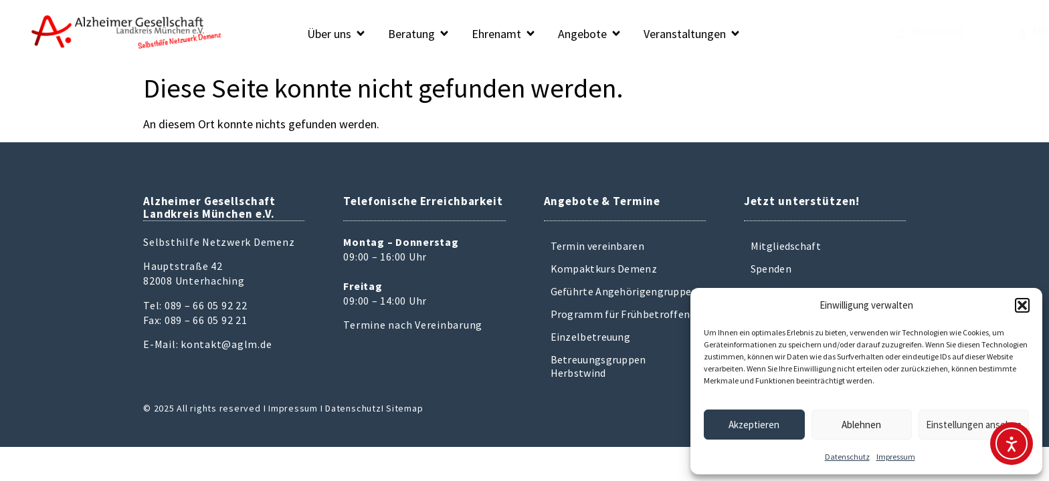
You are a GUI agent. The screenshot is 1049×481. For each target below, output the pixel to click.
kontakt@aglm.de (226, 344)
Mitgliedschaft (786, 246)
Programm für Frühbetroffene (623, 314)
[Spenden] (840, 33)
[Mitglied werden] (924, 33)
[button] (1022, 305)
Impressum (895, 457)
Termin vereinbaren (597, 246)
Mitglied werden (980, 31)
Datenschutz (847, 457)
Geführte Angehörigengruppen (624, 291)
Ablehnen (861, 424)
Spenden (876, 31)
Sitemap (404, 408)
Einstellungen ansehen (974, 424)
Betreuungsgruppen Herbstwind (598, 366)
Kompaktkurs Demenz (604, 268)
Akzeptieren (754, 424)
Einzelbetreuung (591, 336)
